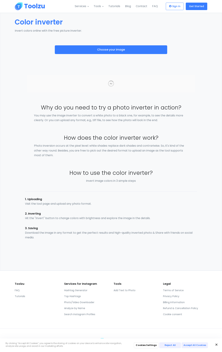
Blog (128, 6)
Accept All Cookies (194, 345)
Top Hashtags (72, 289)
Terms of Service (173, 283)
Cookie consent (172, 307)
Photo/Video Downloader (79, 295)
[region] (111, 345)
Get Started (196, 6)
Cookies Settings (146, 345)
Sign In (174, 6)
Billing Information (174, 295)
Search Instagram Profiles (79, 307)
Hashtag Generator (75, 283)
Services (80, 6)
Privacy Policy (171, 289)
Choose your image (111, 50)
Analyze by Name (74, 301)
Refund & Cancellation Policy (180, 301)
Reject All (170, 345)
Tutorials (114, 6)
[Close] (216, 345)
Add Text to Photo (124, 283)
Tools (97, 6)
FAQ (155, 6)
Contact (141, 6)
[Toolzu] (28, 6)
